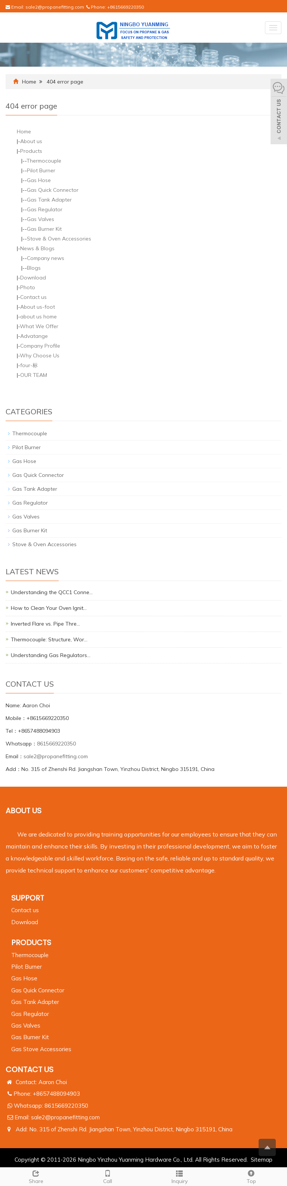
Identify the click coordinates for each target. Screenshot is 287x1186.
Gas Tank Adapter (49, 199)
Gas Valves (40, 219)
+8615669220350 (125, 7)
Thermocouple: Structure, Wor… (49, 639)
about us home (38, 316)
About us (31, 141)
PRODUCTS (31, 942)
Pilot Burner (41, 170)
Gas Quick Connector (52, 190)
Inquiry (179, 1176)
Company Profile (40, 345)
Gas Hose (39, 180)
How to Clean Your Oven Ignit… (49, 608)
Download (33, 277)
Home (29, 81)
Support (27, 898)
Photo (27, 287)
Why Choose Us (39, 355)
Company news (45, 258)
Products (31, 151)
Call (108, 1176)
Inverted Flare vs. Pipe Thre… (45, 623)
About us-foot (37, 306)
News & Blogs (37, 248)
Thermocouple (44, 160)
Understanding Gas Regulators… (50, 655)
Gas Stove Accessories (41, 1049)
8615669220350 (56, 743)
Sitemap (261, 1159)
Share (36, 1176)
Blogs (34, 267)
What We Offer (39, 326)
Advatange (34, 336)
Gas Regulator (44, 209)
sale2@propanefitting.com (54, 7)
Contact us (33, 297)
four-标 (29, 365)
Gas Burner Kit (44, 229)
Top (251, 1176)
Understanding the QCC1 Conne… (52, 592)
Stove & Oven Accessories (59, 238)
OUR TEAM (33, 375)
